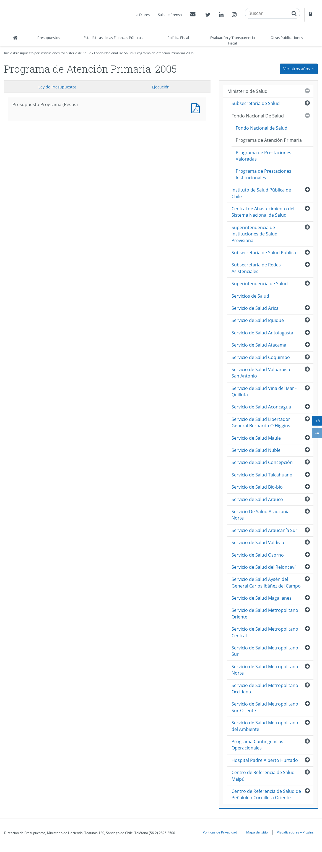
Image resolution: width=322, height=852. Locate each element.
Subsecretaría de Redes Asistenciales (256, 268)
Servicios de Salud (250, 296)
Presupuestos (48, 37)
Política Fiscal (178, 37)
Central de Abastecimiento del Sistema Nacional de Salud (263, 212)
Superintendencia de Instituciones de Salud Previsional (254, 233)
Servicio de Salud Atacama (259, 345)
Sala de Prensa (170, 14)
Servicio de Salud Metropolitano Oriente (265, 613)
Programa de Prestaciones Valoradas (263, 156)
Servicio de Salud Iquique (258, 320)
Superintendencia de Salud (260, 283)
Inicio (8, 53)
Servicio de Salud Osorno (258, 555)
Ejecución (161, 87)
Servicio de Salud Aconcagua (261, 407)
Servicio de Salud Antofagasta (262, 333)
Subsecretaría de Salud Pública (264, 253)
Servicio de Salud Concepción (262, 462)
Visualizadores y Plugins (295, 832)
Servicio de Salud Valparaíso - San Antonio (262, 372)
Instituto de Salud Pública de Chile (261, 193)
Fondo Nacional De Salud (113, 53)
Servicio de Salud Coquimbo (261, 357)
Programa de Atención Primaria (159, 53)
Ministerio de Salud (76, 53)
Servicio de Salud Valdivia (258, 542)
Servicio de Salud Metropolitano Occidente (265, 688)
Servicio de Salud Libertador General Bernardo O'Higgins (261, 422)
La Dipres (142, 14)
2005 (190, 53)
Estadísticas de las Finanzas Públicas (113, 37)
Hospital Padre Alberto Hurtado (265, 760)
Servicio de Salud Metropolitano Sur (265, 651)
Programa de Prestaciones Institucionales (263, 174)
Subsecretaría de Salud (256, 103)
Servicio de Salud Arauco (257, 499)
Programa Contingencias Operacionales (257, 744)
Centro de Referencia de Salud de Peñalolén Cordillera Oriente (266, 794)
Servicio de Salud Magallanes (262, 598)
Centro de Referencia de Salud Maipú (263, 775)
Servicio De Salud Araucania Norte (261, 514)
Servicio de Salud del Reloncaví (263, 567)
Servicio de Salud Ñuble (256, 450)
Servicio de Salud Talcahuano (262, 475)
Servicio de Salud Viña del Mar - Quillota (264, 391)
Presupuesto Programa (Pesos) (196, 107)
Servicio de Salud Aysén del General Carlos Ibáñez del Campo (266, 582)
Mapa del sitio (257, 832)
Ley (57, 87)
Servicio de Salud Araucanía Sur (264, 530)
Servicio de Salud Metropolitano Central (265, 632)
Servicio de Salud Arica (255, 308)
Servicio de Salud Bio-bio (257, 487)
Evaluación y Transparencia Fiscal (232, 40)
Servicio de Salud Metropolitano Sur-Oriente (265, 707)
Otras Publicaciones (287, 37)
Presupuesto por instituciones (37, 53)
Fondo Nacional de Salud (261, 128)
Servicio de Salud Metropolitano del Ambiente (265, 726)
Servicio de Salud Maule (256, 438)
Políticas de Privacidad (220, 832)
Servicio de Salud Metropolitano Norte (265, 670)
